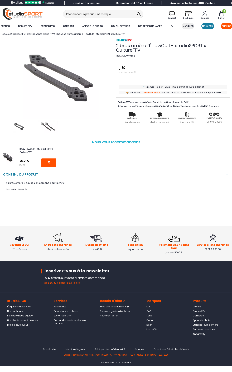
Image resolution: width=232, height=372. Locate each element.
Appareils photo (92, 26)
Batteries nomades (150, 26)
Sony (149, 315)
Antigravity (199, 334)
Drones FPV (25, 26)
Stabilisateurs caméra (205, 325)
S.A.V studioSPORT (64, 315)
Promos (226, 26)
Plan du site (49, 349)
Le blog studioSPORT (18, 325)
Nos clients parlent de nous (22, 320)
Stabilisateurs (120, 26)
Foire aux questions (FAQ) (114, 306)
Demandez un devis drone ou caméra (70, 322)
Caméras (68, 26)
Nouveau (207, 26)
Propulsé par (107, 363)
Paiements (60, 306)
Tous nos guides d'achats (115, 311)
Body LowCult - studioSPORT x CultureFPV (36, 150)
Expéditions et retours (66, 311)
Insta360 (151, 329)
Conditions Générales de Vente (171, 349)
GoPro (149, 311)
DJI (172, 26)
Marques (188, 26)
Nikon (149, 325)
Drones (5, 26)
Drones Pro (47, 26)
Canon (150, 320)
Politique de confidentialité (110, 349)
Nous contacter (109, 315)
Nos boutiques (15, 311)
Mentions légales (75, 349)
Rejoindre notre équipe (20, 315)
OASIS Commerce (123, 363)
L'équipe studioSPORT (19, 306)
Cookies (139, 349)
